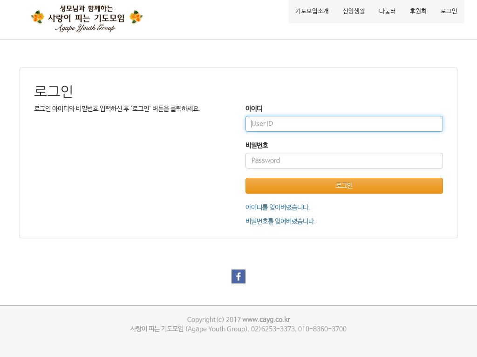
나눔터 (387, 11)
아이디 (253, 109)
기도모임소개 (312, 11)
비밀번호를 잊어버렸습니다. (280, 221)
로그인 (449, 11)
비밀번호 (256, 145)
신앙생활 (354, 11)
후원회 (418, 11)
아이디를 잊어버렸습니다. (277, 207)
